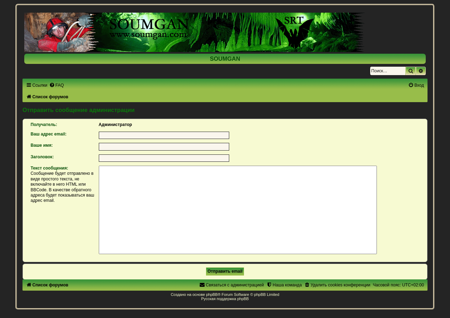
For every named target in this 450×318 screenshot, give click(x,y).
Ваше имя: (42, 145)
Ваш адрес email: (48, 134)
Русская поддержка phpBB (225, 299)
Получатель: (44, 124)
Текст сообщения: (49, 168)
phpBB (212, 294)
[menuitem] (56, 85)
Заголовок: (42, 156)
